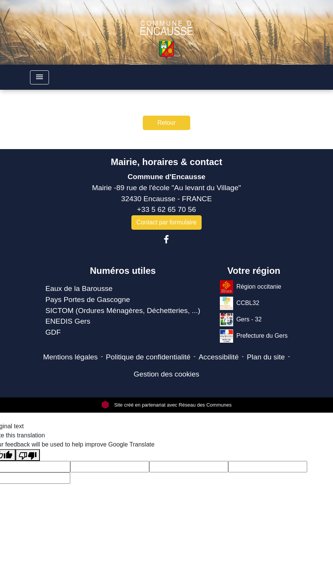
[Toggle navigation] (39, 77)
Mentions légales (70, 357)
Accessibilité (219, 357)
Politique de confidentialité (148, 357)
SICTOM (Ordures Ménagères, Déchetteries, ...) (122, 311)
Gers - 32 (241, 319)
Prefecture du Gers (253, 336)
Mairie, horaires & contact (166, 162)
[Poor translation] (28, 455)
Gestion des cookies (166, 374)
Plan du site (266, 357)
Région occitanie (250, 287)
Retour (166, 122)
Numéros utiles (123, 270)
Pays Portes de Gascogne (87, 300)
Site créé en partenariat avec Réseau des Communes (166, 405)
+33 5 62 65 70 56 (166, 209)
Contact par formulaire (166, 222)
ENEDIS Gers (67, 321)
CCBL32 (239, 303)
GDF (53, 332)
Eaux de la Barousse (78, 288)
